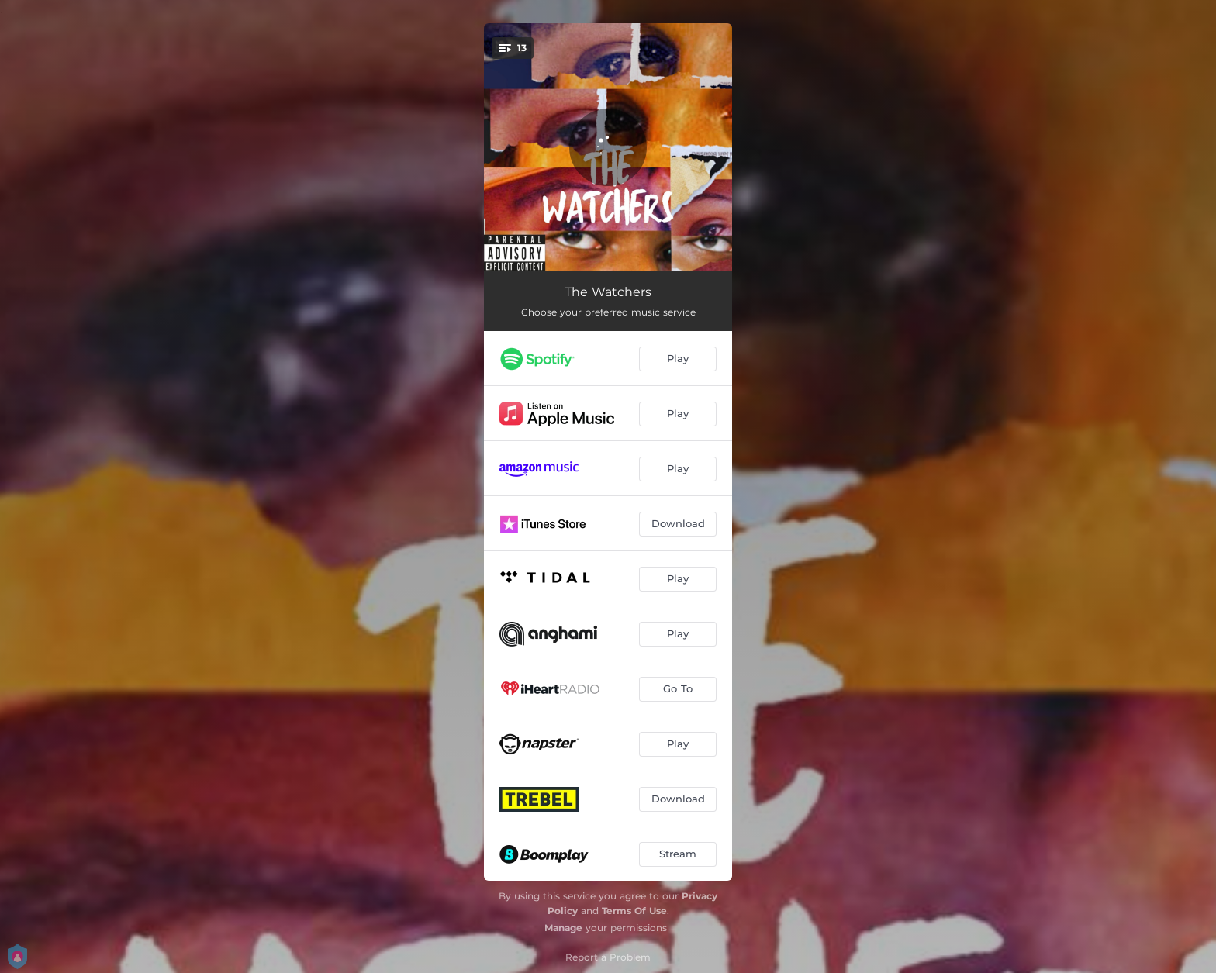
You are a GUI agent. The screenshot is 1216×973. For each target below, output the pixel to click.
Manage (563, 927)
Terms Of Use (634, 910)
